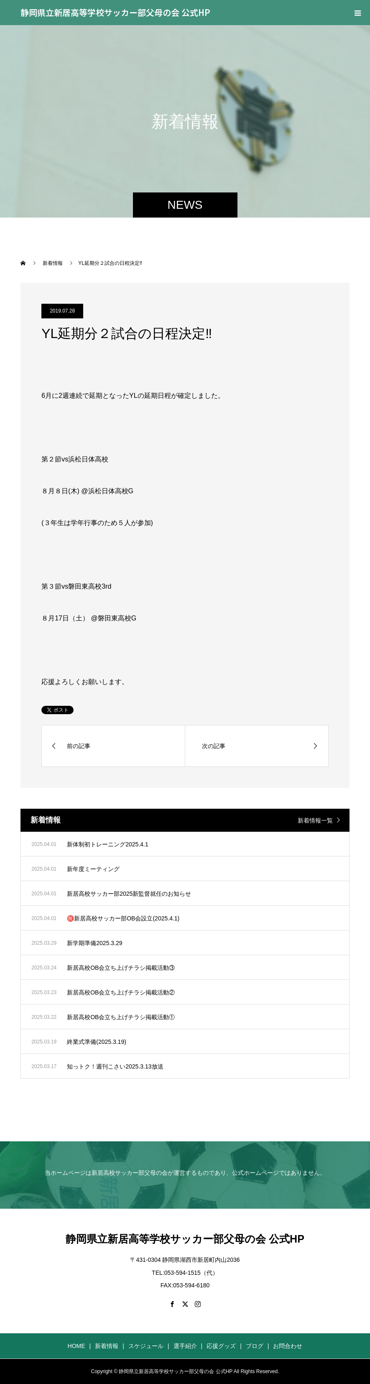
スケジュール (145, 1346)
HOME (76, 1346)
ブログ (254, 1346)
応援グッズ (221, 1346)
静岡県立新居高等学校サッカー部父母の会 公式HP (115, 12)
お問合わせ (287, 1346)
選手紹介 (185, 1346)
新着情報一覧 (315, 820)
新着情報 (106, 1346)
